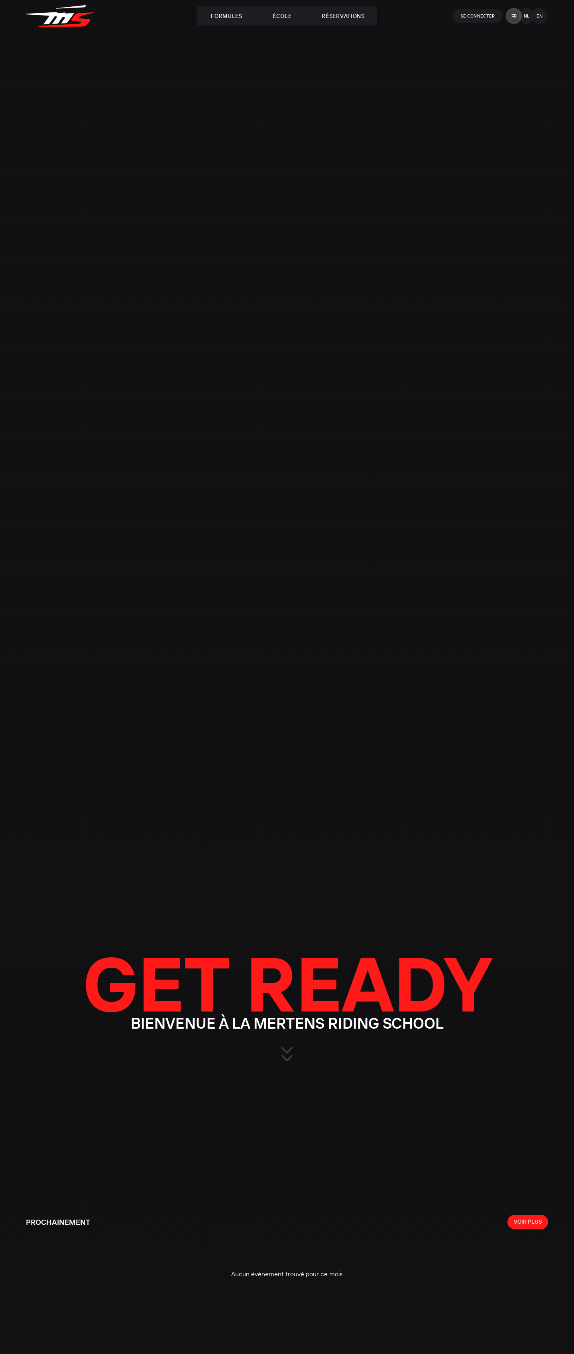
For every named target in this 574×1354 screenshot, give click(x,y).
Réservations (343, 16)
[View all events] (527, 1222)
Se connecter (477, 16)
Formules (226, 16)
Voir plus (528, 1221)
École (282, 16)
